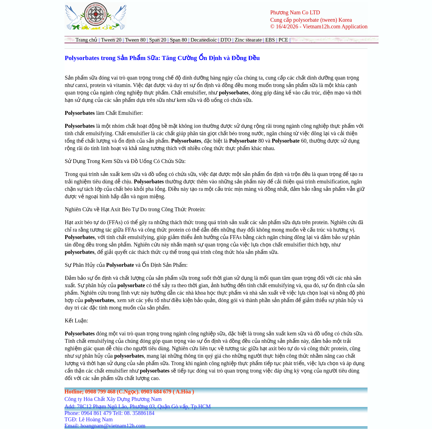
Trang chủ (86, 40)
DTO (225, 40)
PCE (283, 40)
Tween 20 (111, 40)
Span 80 (178, 40)
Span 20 (157, 40)
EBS (270, 40)
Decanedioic (204, 40)
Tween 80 (135, 40)
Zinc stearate (249, 40)
